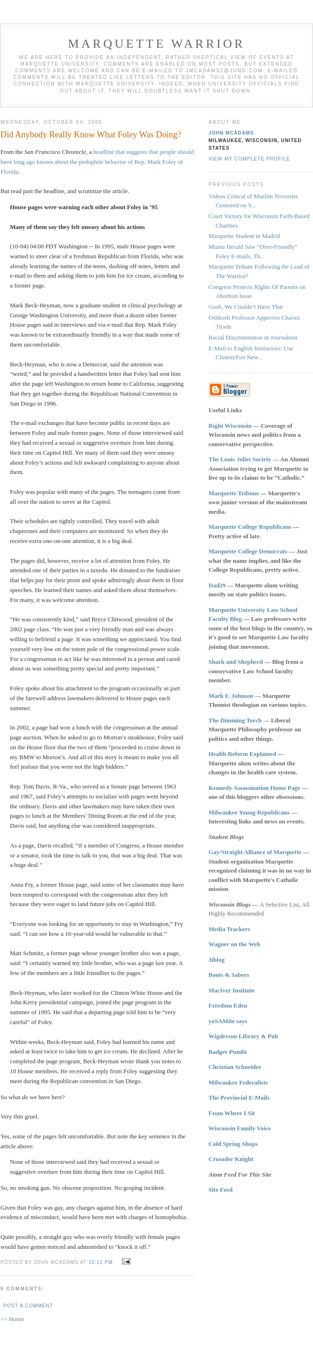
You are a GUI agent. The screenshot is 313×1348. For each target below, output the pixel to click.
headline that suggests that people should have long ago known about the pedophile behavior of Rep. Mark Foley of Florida (97, 161)
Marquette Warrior (156, 44)
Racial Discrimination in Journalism (253, 337)
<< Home (12, 1319)
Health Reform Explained (242, 753)
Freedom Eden (228, 1005)
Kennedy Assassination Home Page (254, 787)
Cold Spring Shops (233, 1143)
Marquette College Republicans (250, 526)
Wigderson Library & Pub (243, 1036)
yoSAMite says (228, 1021)
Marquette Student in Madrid (244, 235)
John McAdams (231, 133)
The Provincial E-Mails (239, 1097)
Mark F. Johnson (231, 695)
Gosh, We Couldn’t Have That (246, 306)
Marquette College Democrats (248, 551)
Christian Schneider (235, 1066)
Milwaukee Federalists (238, 1082)
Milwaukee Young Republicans (249, 812)
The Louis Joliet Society (240, 459)
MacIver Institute (232, 990)
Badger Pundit (228, 1051)
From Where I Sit (232, 1113)
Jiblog (217, 959)
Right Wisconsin (230, 425)
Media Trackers (229, 929)
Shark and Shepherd (236, 661)
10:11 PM (100, 1262)
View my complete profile (249, 158)
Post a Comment (28, 1305)
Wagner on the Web (235, 944)
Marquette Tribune (234, 493)
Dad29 (217, 585)
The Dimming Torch (235, 720)
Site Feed (221, 1189)
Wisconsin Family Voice (240, 1128)
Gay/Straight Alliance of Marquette (255, 852)
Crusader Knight (231, 1158)
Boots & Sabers (229, 974)
